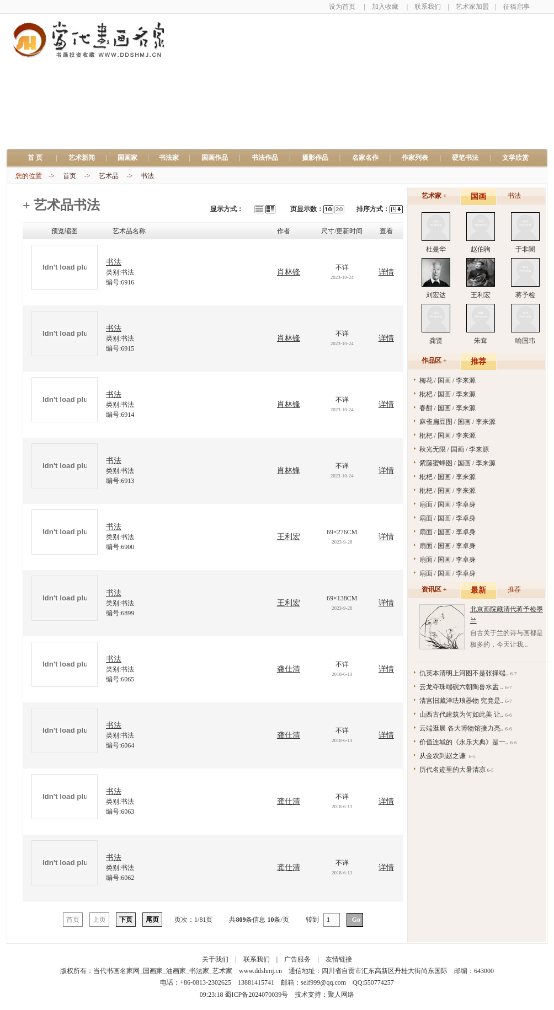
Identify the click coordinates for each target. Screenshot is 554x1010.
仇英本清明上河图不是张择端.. (464, 673)
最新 (478, 590)
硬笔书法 (465, 158)
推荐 (478, 361)
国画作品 (214, 158)
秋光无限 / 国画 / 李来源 (454, 449)
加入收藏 (385, 6)
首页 (69, 176)
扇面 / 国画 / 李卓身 (447, 504)
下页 (125, 919)
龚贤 (436, 341)
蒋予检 (525, 295)
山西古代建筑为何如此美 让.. (461, 714)
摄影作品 (315, 158)
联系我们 (427, 6)
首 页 (38, 158)
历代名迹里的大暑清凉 (452, 769)
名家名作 (365, 158)
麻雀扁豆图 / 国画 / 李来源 (457, 422)
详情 (386, 272)
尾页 (152, 919)
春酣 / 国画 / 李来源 (447, 408)
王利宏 (288, 537)
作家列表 (415, 158)
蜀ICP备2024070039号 (256, 994)
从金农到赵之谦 (443, 756)
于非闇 (525, 249)
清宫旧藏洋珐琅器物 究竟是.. (461, 701)
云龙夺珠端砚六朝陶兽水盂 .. (461, 687)
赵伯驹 (481, 249)
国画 (478, 196)
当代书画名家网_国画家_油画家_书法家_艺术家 (162, 971)
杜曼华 (436, 249)
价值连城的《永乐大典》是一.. (464, 742)
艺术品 (109, 176)
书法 (147, 176)
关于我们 (215, 959)
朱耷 (480, 341)
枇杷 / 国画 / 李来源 (447, 394)
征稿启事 (516, 6)
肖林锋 (288, 272)
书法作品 (265, 158)
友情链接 (339, 959)
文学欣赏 (515, 158)
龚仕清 (288, 669)
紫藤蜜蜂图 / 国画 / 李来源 (457, 463)
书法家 (169, 158)
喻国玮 (525, 341)
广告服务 (297, 959)
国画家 (127, 158)
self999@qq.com (323, 982)
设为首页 (342, 6)
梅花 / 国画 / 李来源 (447, 380)
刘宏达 (436, 295)
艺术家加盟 (472, 6)
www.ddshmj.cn (260, 971)
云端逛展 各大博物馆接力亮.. (461, 728)
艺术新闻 (81, 158)
